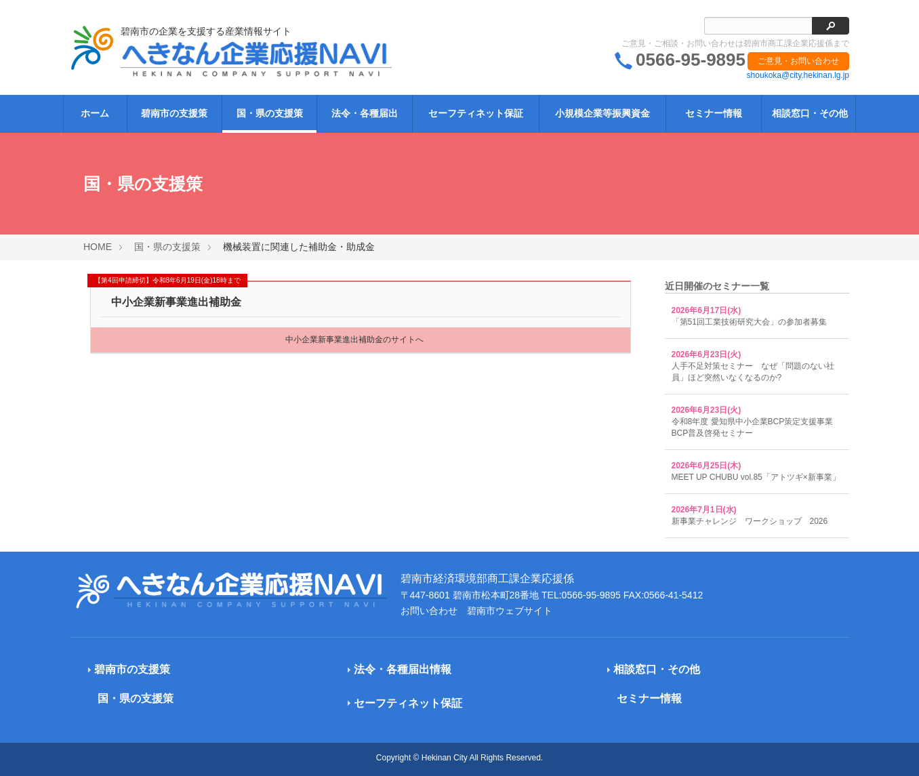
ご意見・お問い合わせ (798, 61)
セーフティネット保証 (475, 113)
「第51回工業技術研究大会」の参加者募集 (749, 322)
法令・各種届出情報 (402, 669)
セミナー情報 (713, 113)
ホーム (95, 113)
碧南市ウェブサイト (509, 610)
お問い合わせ (429, 610)
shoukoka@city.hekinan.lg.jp (798, 75)
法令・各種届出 (364, 113)
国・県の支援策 (270, 113)
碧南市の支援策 (174, 113)
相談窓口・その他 (810, 113)
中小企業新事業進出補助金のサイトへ (354, 339)
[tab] (189, 670)
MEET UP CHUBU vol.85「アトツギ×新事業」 (756, 477)
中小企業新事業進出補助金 (176, 302)
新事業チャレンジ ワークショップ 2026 (750, 521)
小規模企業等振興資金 (602, 113)
